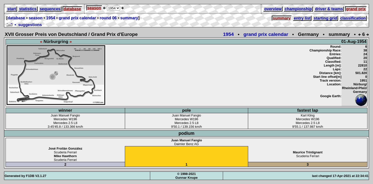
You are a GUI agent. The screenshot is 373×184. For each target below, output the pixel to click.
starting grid (325, 18)
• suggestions (24, 25)
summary (129, 18)
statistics (27, 9)
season (94, 8)
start (11, 9)
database (72, 9)
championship (298, 9)
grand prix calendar (77, 18)
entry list (302, 18)
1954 (50, 18)
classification (353, 18)
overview (272, 9)
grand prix (356, 9)
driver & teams (329, 9)
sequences (50, 9)
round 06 (108, 18)
